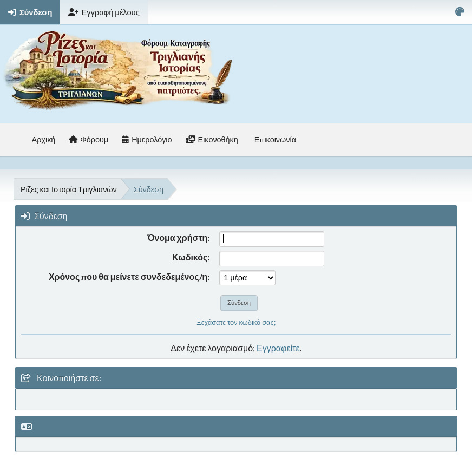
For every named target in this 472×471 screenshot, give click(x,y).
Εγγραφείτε (278, 348)
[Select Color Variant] (460, 12)
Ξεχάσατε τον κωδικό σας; (235, 322)
